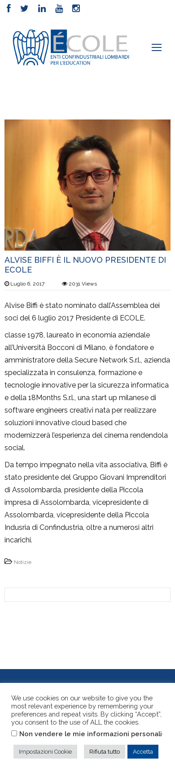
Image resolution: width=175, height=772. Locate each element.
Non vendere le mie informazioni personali (90, 734)
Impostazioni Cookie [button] (45, 751)
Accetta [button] (143, 751)
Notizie (22, 562)
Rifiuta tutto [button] (104, 751)
